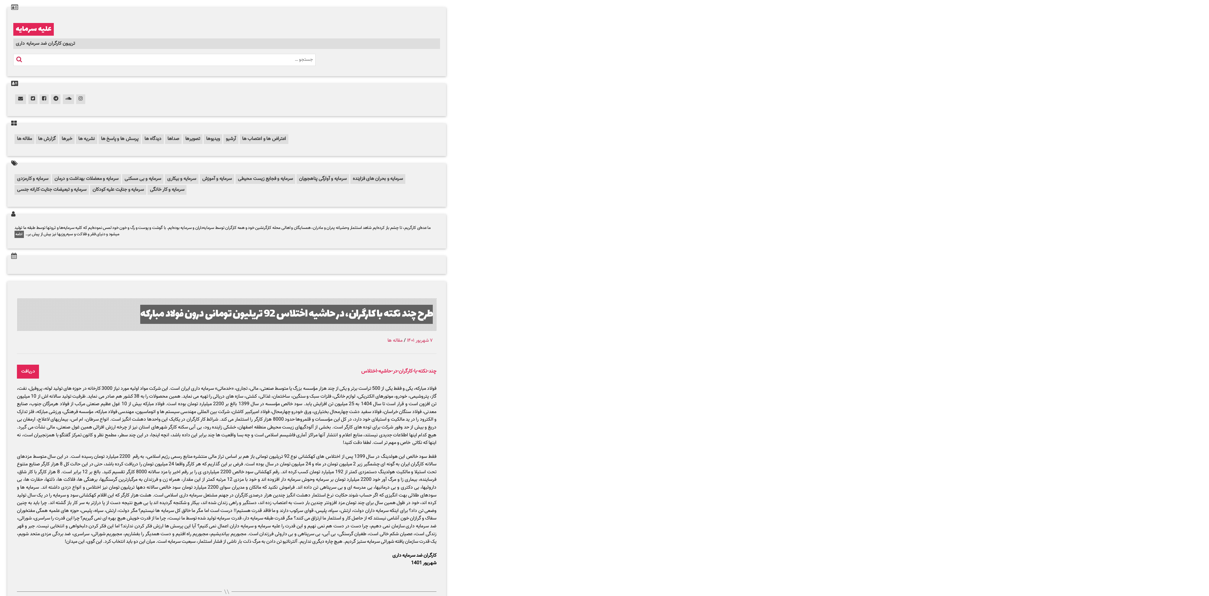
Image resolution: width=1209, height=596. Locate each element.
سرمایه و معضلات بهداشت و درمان (86, 179)
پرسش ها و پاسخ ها (119, 139)
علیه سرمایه (33, 29)
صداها (173, 139)
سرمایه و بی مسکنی (143, 179)
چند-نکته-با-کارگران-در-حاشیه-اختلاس (398, 371)
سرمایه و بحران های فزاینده (378, 179)
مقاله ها (24, 139)
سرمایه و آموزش (217, 179)
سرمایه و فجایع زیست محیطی (265, 179)
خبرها (67, 139)
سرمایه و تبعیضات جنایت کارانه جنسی (51, 190)
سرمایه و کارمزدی (32, 179)
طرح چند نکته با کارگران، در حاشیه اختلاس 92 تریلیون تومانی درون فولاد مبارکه (286, 314)
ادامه (19, 234)
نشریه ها (86, 139)
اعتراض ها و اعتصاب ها (264, 139)
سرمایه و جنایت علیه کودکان (118, 190)
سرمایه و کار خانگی (167, 190)
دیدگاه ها (152, 139)
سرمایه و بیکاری (181, 179)
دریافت (28, 371)
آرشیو (231, 139)
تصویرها (192, 139)
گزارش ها (47, 139)
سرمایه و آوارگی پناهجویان (323, 179)
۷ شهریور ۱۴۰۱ (420, 340)
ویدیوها (213, 139)
